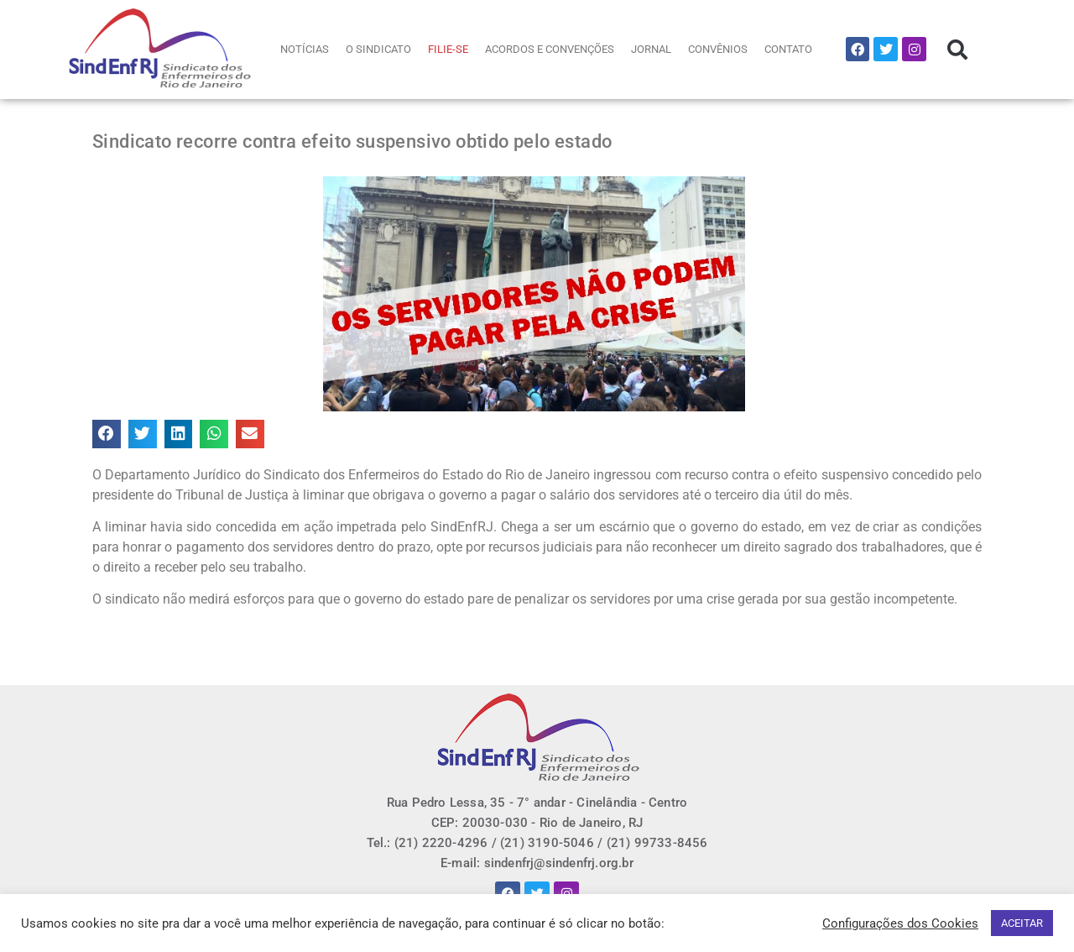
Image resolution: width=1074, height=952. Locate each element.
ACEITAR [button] (1022, 923)
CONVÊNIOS (718, 49)
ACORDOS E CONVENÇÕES (549, 49)
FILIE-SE (448, 49)
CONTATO (788, 49)
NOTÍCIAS (304, 49)
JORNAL (651, 49)
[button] (957, 49)
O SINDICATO (378, 49)
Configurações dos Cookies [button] (900, 923)
